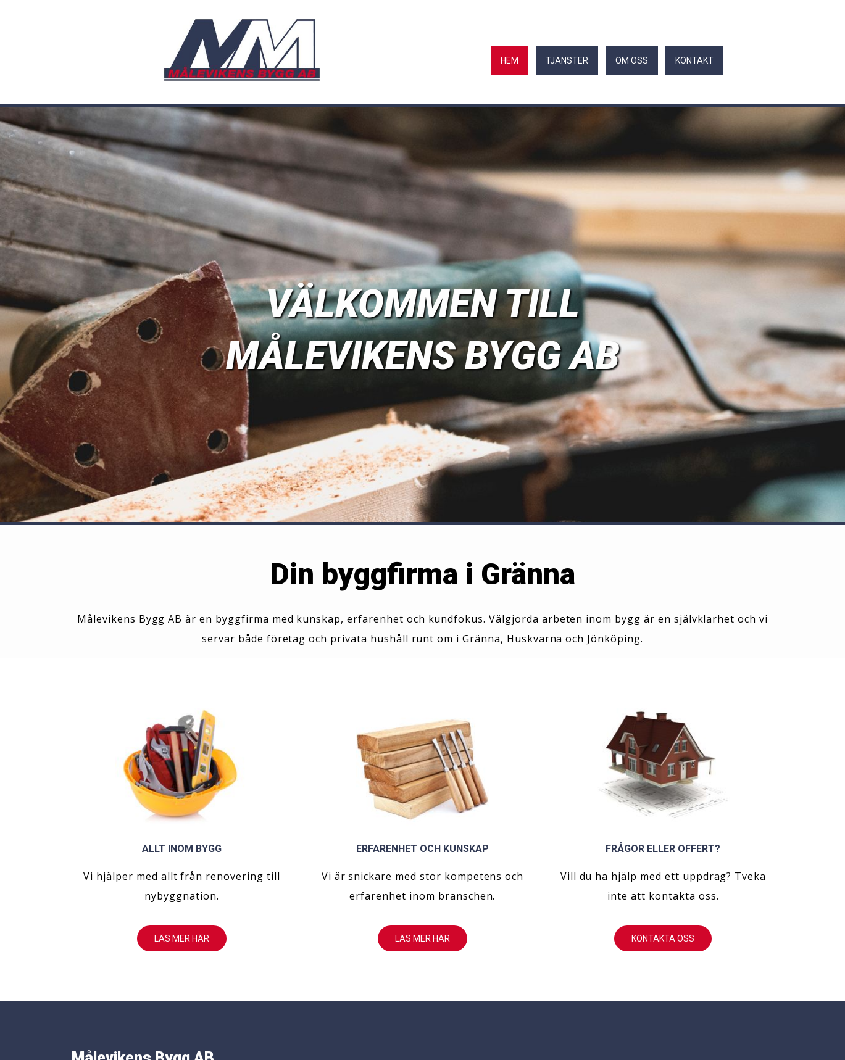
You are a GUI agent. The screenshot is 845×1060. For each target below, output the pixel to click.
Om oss (631, 60)
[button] (182, 938)
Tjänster (567, 60)
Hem (509, 60)
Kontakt (694, 60)
